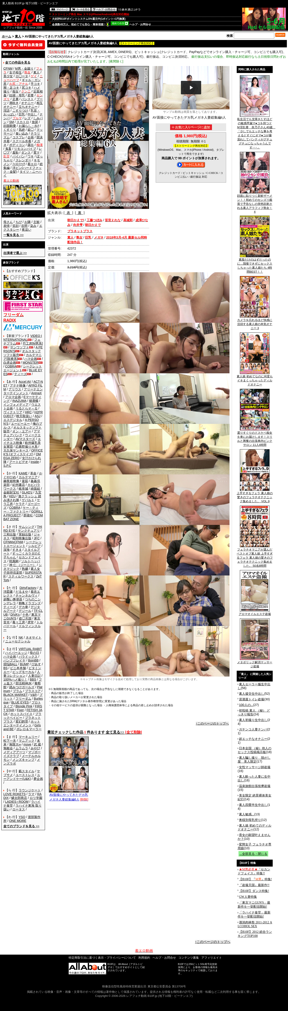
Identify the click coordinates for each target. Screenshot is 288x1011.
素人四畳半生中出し (253, 805)
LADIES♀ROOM (17, 801)
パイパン (18, 156)
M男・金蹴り (24, 68)
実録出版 (25, 534)
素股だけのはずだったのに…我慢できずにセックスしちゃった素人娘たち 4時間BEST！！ (254, 264)
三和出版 (9, 534)
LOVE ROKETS (14, 794)
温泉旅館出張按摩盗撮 (254, 786)
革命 (33, 473)
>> (13, 235)
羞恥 (15, 152)
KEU (12, 496)
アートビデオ (18, 462)
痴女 (15, 91)
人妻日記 (34, 675)
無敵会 (8, 748)
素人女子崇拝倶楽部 (21, 570)
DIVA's (15, 614)
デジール (25, 611)
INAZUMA (19, 401)
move (27, 744)
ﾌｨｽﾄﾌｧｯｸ (18, 164)
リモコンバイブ (25, 148)
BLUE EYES (20, 702)
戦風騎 (14, 561)
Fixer (20, 710)
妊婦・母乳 (17, 95)
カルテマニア (28, 477)
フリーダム (23, 698)
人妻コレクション (21, 673)
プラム (17, 691)
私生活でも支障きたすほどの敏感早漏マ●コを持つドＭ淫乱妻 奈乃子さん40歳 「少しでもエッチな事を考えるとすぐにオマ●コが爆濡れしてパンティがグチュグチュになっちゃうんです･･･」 (256, 132)
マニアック (26, 740)
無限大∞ (15, 744)
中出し (32, 114)
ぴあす (36, 664)
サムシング (26, 527)
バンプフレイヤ (14, 660)
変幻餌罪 (22, 721)
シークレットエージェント (22, 544)
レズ (27, 118)
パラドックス (28, 656)
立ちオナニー (28, 106)
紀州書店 (18, 485)
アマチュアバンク (21, 433)
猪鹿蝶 (33, 401)
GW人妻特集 (248, 896)
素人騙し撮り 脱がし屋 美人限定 (254, 759)
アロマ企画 (13, 397)
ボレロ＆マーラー (29, 729)
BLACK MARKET (15, 695)
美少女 (8, 76)
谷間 (24, 226)
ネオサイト (33, 637)
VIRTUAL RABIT (30, 649)
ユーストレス (25, 775)
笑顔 (15, 226)
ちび (19, 222)
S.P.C (7, 465)
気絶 (22, 129)
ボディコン (17, 145)
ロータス (18, 809)
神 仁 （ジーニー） (22, 565)
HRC (28, 412)
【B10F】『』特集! (255, 879)
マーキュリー (28, 737)
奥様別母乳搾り (250, 820)
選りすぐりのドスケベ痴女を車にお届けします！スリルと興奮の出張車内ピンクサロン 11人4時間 (254, 437)
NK (21, 637)
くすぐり (9, 129)
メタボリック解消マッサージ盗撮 (254, 663)
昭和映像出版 (21, 538)
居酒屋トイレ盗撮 (251, 699)
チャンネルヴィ (27, 595)
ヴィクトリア (12, 412)
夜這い (26, 229)
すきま (17, 549)
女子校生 (15, 72)
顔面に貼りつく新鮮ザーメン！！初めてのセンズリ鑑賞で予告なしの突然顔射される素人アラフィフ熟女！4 (254, 202)
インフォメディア (16, 404)
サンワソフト (19, 347)
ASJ (37, 416)
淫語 (6, 110)
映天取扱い (24, 416)
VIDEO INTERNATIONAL (22, 337)
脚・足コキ (11, 87)
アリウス (15, 389)
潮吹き (14, 103)
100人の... (246, 705)
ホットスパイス (21, 714)
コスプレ (18, 137)
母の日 (34, 653)
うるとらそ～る (27, 408)
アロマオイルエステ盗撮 (255, 612)
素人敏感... (246, 814)
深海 (6, 549)
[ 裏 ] (80, 213)
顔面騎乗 (9, 126)
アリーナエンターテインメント (23, 391)
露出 (30, 145)
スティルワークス (21, 576)
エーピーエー (20, 423)
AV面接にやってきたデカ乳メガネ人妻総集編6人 (69, 795)
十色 (25, 614)
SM (11, 122)
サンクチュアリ (29, 530)
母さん (8, 222)
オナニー (27, 103)
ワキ (30, 156)
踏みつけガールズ (21, 687)
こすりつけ (20, 110)
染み (33, 226)
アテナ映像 (18, 385)
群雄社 (28, 515)
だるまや (22, 591)
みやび (35, 748)
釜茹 (25, 481)
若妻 (30, 95)
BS (5, 668)
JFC (37, 538)
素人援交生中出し (251, 693)
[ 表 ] (68, 213)
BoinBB (33, 660)
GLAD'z (27, 492)
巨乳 (22, 114)
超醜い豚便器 (12, 599)
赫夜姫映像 (11, 481)
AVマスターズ (25, 439)
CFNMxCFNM (13, 542)
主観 (36, 222)
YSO (22, 817)
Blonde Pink (24, 706)
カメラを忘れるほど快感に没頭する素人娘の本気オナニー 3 (254, 322)
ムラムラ (22, 748)
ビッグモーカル (23, 672)
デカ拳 (23, 607)
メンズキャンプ (23, 759)
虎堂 (30, 622)
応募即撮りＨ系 (27, 446)
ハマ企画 (30, 359)
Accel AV (25, 381)
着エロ (32, 164)
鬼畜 (8, 148)
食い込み (22, 133)
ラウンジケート (30, 790)
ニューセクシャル (17, 641)
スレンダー (23, 160)
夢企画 (38, 779)
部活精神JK (24, 683)
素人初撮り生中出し (253, 720)
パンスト (27, 99)
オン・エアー (21, 431)
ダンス (26, 152)
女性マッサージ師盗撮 (254, 767)
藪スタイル (26, 771)
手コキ (35, 84)
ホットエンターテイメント (21, 723)
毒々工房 (18, 622)
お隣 (27, 222)
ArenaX (36, 393)
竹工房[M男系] (33, 343)
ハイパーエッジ (16, 653)
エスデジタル (12, 420)
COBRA (10, 366)
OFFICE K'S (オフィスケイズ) (23, 452)
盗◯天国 (25, 618)
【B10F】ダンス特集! (254, 891)
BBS (33, 679)
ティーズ (20, 374)
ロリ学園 (36, 798)
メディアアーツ (14, 752)
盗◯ (30, 129)
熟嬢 (25, 569)
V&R (33, 695)
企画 (30, 137)
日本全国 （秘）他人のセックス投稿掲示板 (254, 750)
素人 (18, 36)
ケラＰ (20, 504)
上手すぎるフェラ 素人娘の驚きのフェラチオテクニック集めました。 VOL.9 (255, 496)
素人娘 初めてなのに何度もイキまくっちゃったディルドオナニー (255, 379)
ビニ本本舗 (18, 668)
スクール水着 (21, 141)
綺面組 (35, 488)
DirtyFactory (28, 588)
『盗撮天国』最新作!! (254, 885)
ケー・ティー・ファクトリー (20, 509)
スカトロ (22, 122)
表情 (6, 226)
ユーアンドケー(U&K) (21, 777)
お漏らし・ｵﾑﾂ (29, 126)
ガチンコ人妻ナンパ (253, 729)
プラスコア (33, 691)
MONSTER (30, 362)
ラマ (31, 794)
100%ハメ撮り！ (15, 679)
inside (35, 462)
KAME (23, 473)
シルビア (34, 546)
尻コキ (26, 87)
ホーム (6, 36)
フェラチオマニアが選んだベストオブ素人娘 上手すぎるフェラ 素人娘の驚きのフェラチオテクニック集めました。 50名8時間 (255, 556)
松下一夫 (9, 740)
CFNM (7, 68)
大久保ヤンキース (16, 450)
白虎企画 (9, 362)
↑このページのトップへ (212, 723)
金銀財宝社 (11, 492)
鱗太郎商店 (19, 798)
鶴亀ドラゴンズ (30, 603)
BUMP (24, 664)
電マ (36, 152)
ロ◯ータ (22, 76)
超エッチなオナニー (253, 739)
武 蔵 (37, 744)
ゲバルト (28, 500)
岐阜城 (23, 488)
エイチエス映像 (22, 441)
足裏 (15, 99)
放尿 (35, 122)
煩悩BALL (10, 664)
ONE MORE (17, 821)
